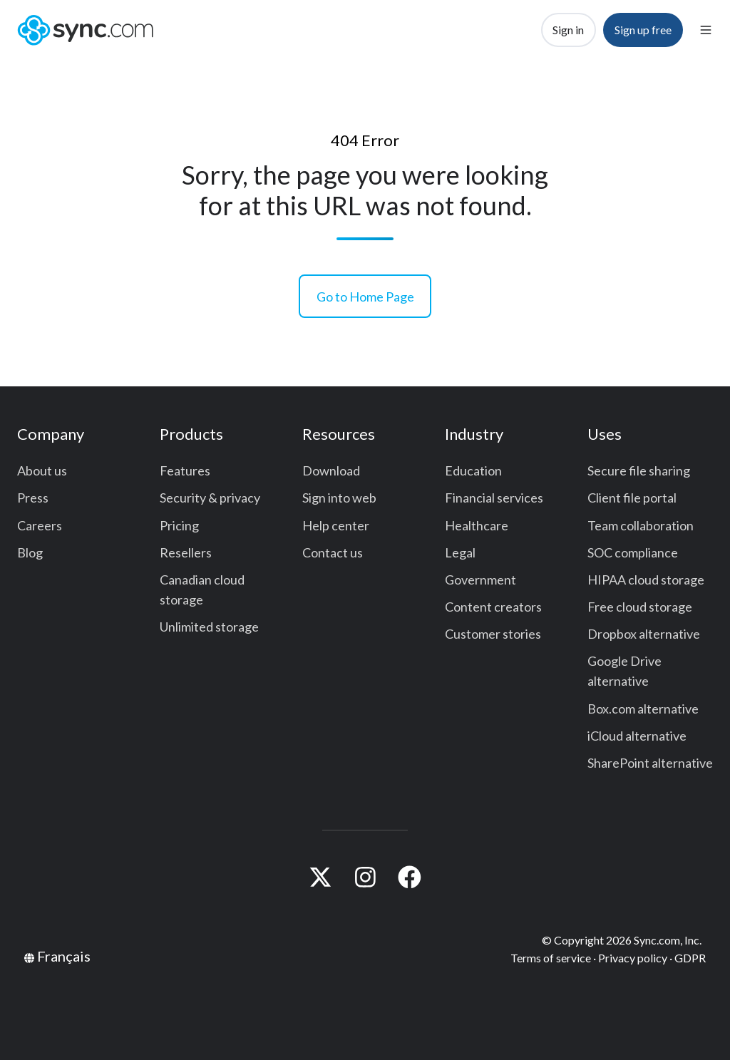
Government (480, 579)
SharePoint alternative (650, 763)
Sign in (568, 29)
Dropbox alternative (643, 634)
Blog (30, 552)
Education (473, 470)
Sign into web (339, 497)
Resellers (186, 552)
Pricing (179, 525)
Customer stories (493, 634)
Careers (39, 525)
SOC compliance (632, 552)
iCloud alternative (637, 735)
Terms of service (550, 957)
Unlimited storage (209, 626)
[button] (706, 30)
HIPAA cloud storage (645, 579)
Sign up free (643, 29)
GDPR (690, 957)
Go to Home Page (365, 296)
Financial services (494, 497)
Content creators (493, 606)
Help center (335, 525)
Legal (460, 552)
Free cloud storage (639, 606)
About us (42, 470)
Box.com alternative (643, 708)
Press (32, 497)
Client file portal (632, 497)
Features (185, 470)
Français (64, 955)
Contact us (332, 552)
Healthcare (476, 525)
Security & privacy (210, 497)
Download (331, 470)
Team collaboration (640, 525)
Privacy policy (632, 957)
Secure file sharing (638, 470)
